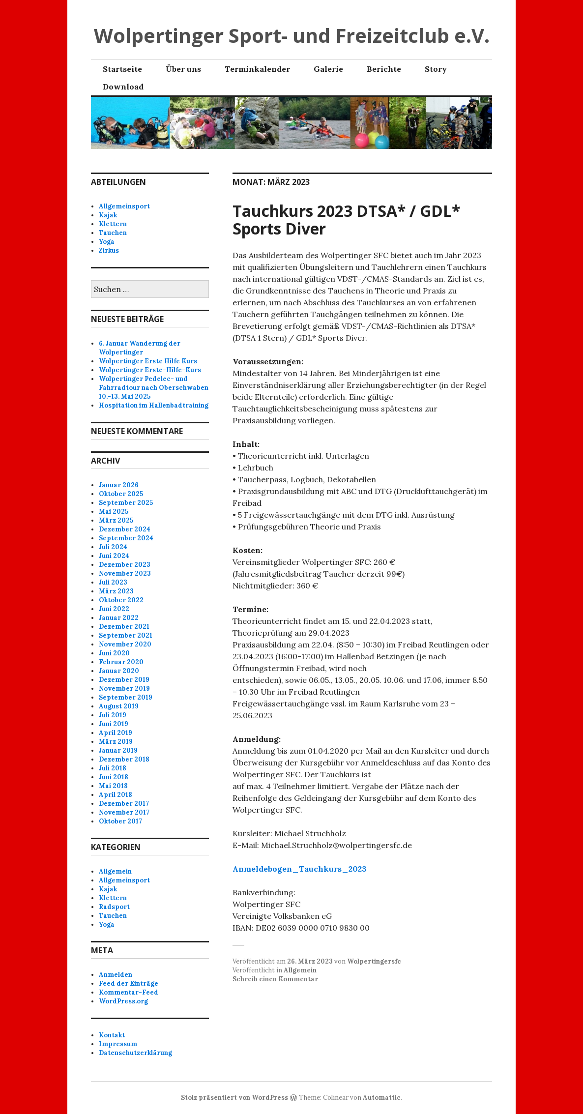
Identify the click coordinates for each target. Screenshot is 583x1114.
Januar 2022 (119, 618)
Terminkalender (257, 69)
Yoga (107, 241)
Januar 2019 (118, 750)
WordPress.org (123, 1001)
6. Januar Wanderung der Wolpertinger (139, 347)
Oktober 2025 (121, 494)
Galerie (328, 69)
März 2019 (116, 741)
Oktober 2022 (121, 600)
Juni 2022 (114, 609)
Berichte (384, 69)
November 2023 (125, 573)
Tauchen (113, 233)
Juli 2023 (113, 582)
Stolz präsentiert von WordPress (234, 1097)
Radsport (114, 907)
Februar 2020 (121, 662)
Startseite (122, 69)
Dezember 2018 (124, 759)
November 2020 (125, 644)
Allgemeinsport (124, 206)
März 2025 (116, 520)
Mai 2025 (113, 511)
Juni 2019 (113, 724)
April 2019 (115, 733)
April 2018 (115, 795)
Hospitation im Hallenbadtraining (153, 405)
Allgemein (300, 970)
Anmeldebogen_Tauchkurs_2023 (300, 869)
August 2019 (119, 706)
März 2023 (116, 591)
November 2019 (124, 688)
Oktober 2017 (120, 821)
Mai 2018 (113, 786)
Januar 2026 (119, 485)
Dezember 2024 (124, 529)
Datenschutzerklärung (135, 1053)
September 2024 (126, 538)
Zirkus (109, 250)
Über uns (183, 69)
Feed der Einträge (128, 983)
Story (436, 69)
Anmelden (115, 974)
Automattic (382, 1097)
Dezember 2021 (124, 626)
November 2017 (124, 812)
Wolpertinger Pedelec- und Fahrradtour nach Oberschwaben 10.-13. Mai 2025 (153, 388)
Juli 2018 (112, 768)
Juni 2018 (113, 777)
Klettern (113, 224)
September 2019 (125, 697)
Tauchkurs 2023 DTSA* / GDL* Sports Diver (346, 219)
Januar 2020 (119, 671)
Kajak (108, 215)
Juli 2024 (113, 547)
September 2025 (126, 502)
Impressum (118, 1044)
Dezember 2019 (124, 679)
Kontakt (112, 1035)
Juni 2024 (114, 556)
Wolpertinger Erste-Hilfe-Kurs (150, 370)
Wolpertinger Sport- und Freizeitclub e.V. (292, 35)
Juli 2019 (112, 715)
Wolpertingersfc (374, 961)
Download (123, 86)
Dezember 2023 (124, 564)
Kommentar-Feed (128, 992)
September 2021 (125, 635)
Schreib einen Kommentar (275, 979)
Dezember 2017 (124, 803)
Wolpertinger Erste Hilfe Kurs (148, 361)
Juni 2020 (114, 653)
